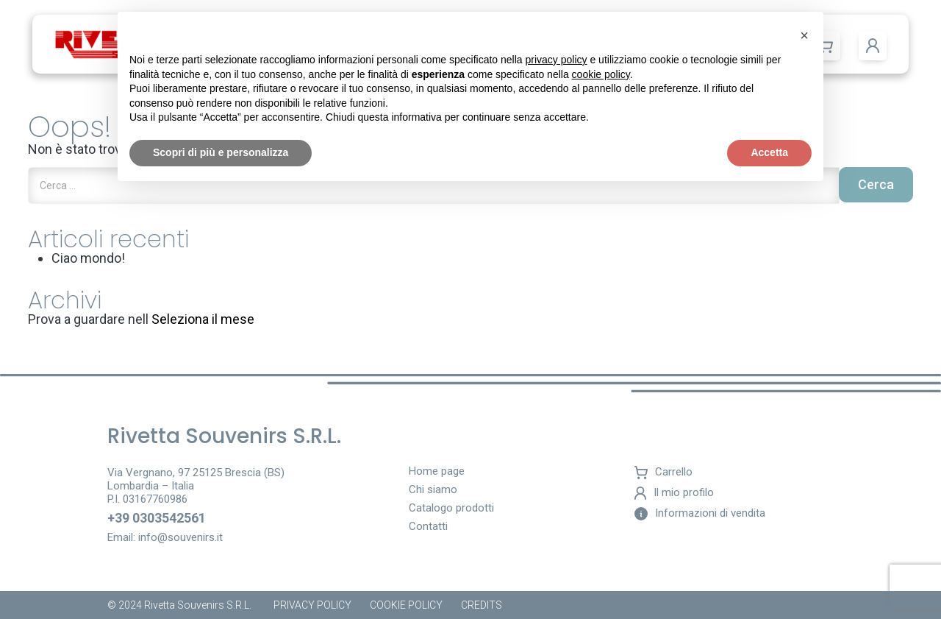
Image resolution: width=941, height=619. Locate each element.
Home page (437, 472)
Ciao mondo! (88, 258)
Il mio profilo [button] (674, 493)
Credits (481, 605)
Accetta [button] (769, 152)
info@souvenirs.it (180, 537)
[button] (873, 45)
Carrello (663, 472)
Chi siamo (433, 490)
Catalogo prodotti (451, 508)
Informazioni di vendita (699, 513)
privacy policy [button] (556, 60)
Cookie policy (406, 605)
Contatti (428, 527)
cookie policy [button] (601, 74)
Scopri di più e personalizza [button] (220, 152)
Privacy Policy (312, 605)
